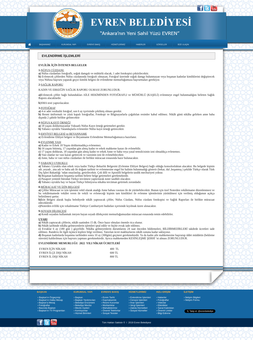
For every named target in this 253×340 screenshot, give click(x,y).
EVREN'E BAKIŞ (93, 44)
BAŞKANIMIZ (44, 44)
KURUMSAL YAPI (68, 44)
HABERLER (140, 44)
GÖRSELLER (161, 44)
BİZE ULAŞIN (183, 44)
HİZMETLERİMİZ (118, 44)
